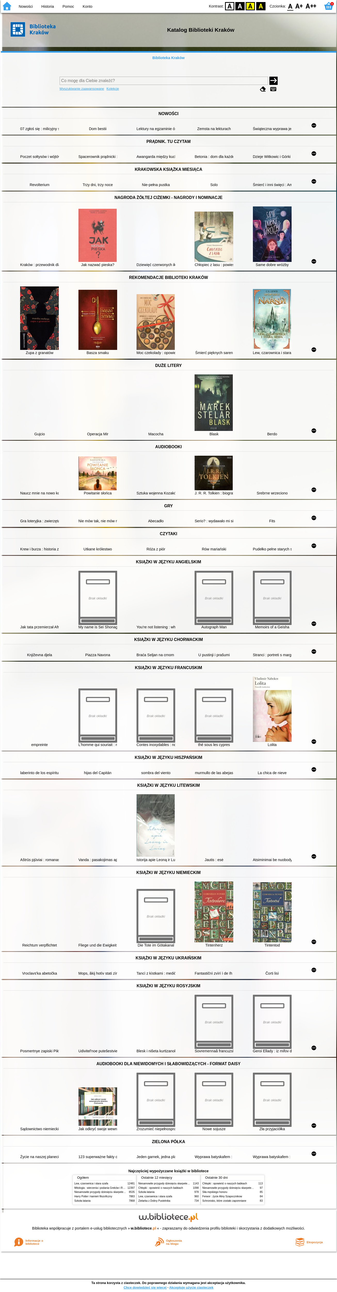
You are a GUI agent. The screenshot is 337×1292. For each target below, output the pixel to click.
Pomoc (68, 6)
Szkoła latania (82, 1200)
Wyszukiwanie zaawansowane (82, 89)
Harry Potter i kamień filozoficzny (93, 1196)
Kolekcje (113, 89)
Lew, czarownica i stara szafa (91, 1183)
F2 (311, 6)
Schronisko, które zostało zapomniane (224, 1200)
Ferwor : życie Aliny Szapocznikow (222, 1196)
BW (240, 6)
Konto (87, 6)
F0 (290, 6)
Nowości (26, 6)
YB (250, 6)
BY (260, 6)
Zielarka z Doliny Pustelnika (154, 1200)
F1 (299, 6)
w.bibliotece (143, 1228)
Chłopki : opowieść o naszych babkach (160, 1187)
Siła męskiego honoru (214, 1192)
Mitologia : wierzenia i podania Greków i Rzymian (102, 1187)
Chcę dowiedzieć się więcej (145, 1287)
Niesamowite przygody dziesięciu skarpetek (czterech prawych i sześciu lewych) (120, 1192)
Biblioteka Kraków (169, 58)
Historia (47, 6)
